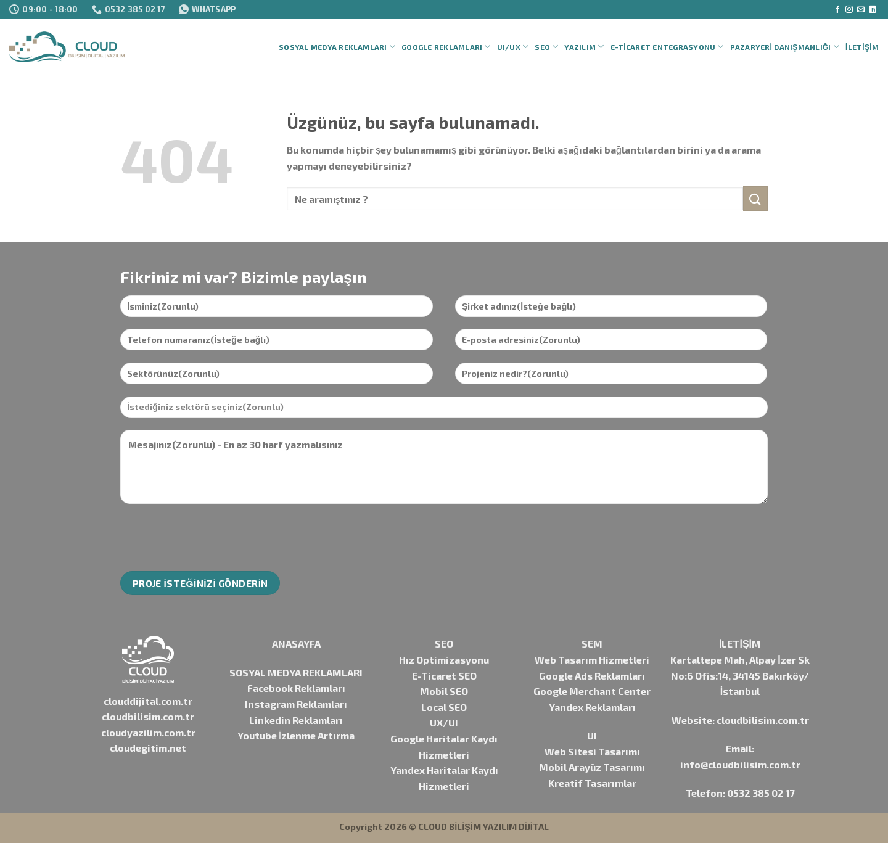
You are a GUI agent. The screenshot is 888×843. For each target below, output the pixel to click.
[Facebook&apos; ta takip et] (837, 10)
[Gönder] (755, 198)
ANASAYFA (296, 643)
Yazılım (584, 46)
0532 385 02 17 (761, 793)
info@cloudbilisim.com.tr (740, 764)
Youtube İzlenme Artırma (296, 735)
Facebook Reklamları (296, 688)
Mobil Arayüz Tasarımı (592, 767)
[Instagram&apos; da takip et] (849, 10)
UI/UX (513, 46)
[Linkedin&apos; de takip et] (872, 10)
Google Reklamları (446, 46)
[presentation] (214, 538)
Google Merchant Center (592, 691)
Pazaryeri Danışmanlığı (784, 46)
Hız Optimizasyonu (444, 659)
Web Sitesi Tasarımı (592, 751)
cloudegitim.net (148, 748)
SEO (546, 46)
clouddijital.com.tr (148, 701)
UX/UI (444, 722)
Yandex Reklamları (592, 707)
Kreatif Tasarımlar (592, 783)
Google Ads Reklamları (592, 675)
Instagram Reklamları (296, 704)
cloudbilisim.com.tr (148, 716)
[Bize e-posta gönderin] (861, 10)
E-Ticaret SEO (444, 675)
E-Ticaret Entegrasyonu (667, 46)
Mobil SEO (444, 691)
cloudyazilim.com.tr (148, 732)
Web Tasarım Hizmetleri (592, 659)
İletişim (862, 47)
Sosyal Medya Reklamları (337, 46)
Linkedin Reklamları (296, 720)
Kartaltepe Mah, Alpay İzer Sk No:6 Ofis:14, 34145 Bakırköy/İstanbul (739, 675)
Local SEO (444, 707)
